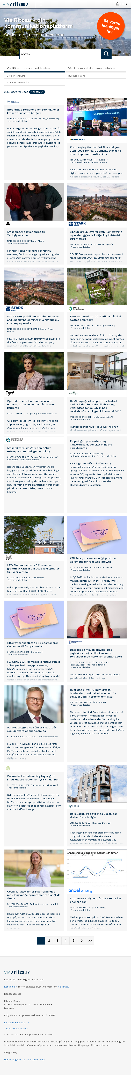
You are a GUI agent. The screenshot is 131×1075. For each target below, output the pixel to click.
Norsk (25, 1059)
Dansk (7, 1059)
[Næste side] (82, 941)
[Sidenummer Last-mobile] (90, 941)
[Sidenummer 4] (65, 941)
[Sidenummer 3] (57, 941)
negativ (37, 91)
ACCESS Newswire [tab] (18, 82)
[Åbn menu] (41, 4)
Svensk (34, 1059)
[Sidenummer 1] (41, 941)
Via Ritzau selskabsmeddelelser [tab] (91, 68)
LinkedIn (9, 1022)
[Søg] (60, 54)
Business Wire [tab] (76, 75)
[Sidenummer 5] (74, 941)
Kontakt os (10, 986)
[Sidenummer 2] (49, 941)
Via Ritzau (63, 986)
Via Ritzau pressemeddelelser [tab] (29, 68)
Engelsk (16, 1059)
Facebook (20, 1022)
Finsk (42, 1059)
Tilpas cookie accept (16, 1028)
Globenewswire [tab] (16, 75)
